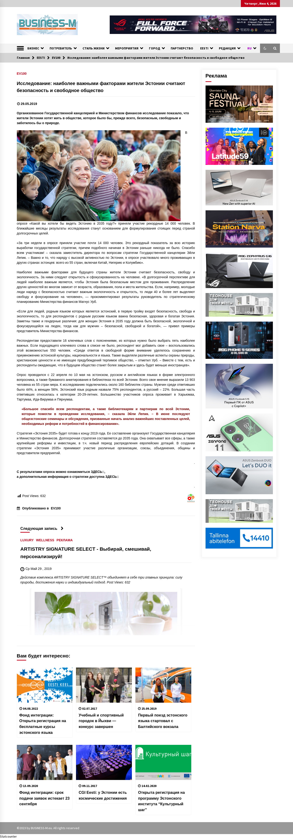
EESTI (204, 48)
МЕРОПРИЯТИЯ (126, 48)
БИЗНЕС (33, 48)
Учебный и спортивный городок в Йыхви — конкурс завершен (101, 721)
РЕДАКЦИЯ (227, 48)
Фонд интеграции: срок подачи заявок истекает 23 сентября (44, 798)
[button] (265, 48)
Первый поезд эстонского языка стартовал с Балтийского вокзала (162, 721)
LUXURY (27, 540)
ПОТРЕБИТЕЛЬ (61, 48)
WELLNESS (45, 540)
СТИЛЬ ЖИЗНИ (94, 48)
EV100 (22, 73)
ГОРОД (154, 48)
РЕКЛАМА (64, 540)
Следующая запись (42, 528)
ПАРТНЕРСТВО (182, 48)
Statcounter (8, 836)
